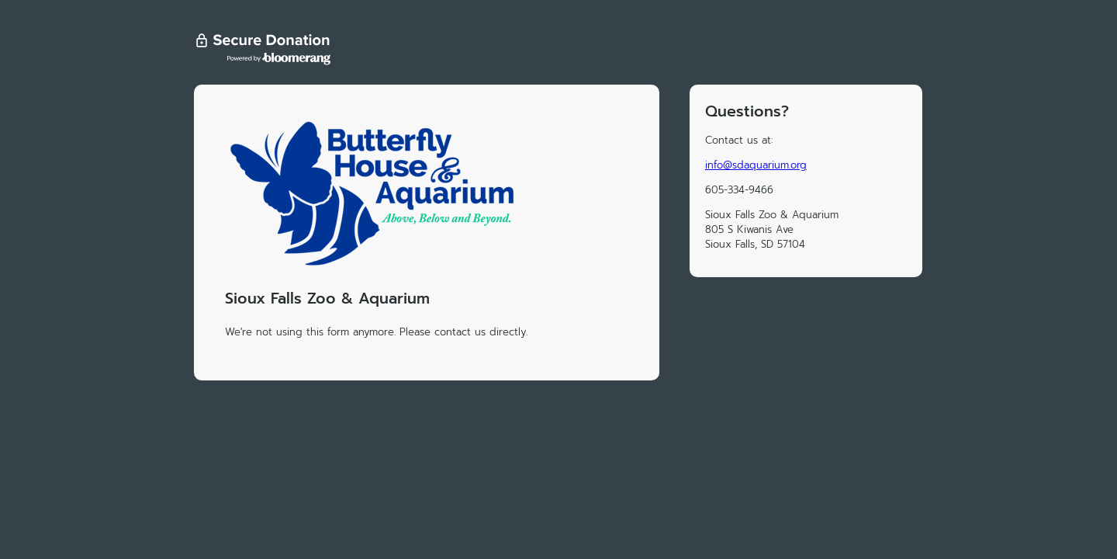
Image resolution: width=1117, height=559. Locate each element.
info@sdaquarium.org (756, 165)
